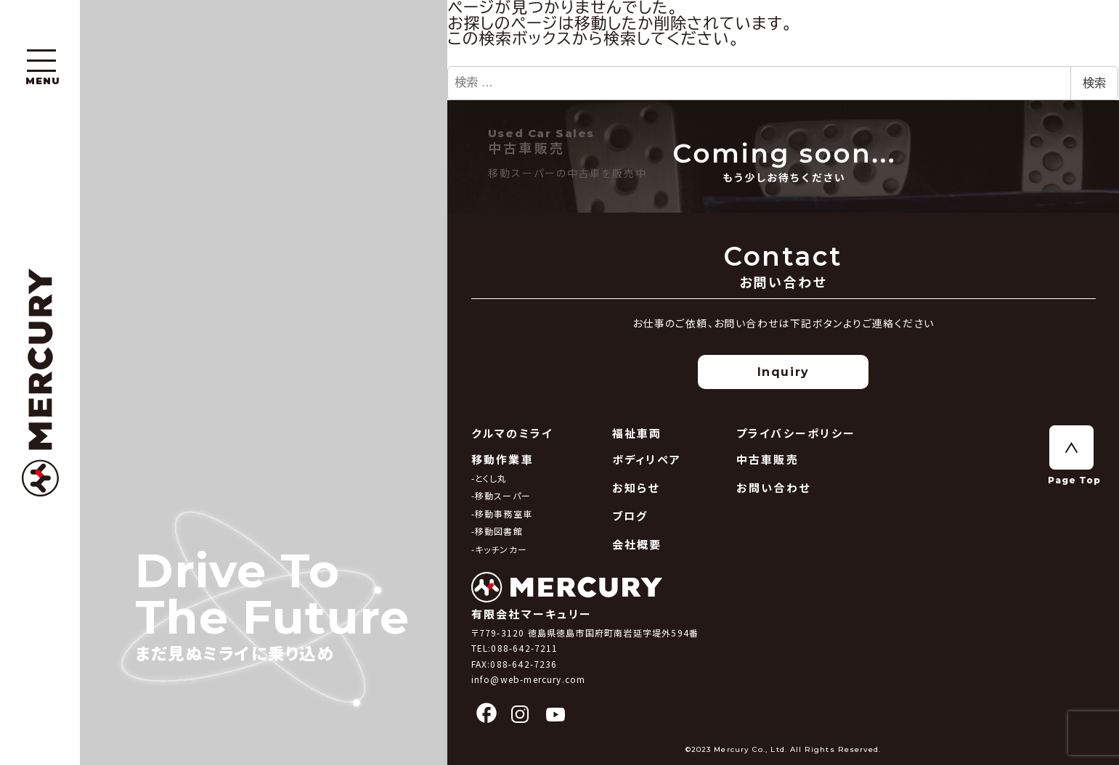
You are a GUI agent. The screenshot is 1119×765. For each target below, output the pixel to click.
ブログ (630, 515)
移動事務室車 (503, 513)
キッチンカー (501, 549)
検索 (1094, 83)
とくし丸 (491, 478)
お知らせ (636, 487)
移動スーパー (503, 495)
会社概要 (637, 544)
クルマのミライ (512, 433)
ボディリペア (647, 459)
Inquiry (783, 372)
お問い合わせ (773, 487)
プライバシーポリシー (796, 433)
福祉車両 (637, 433)
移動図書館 (499, 531)
